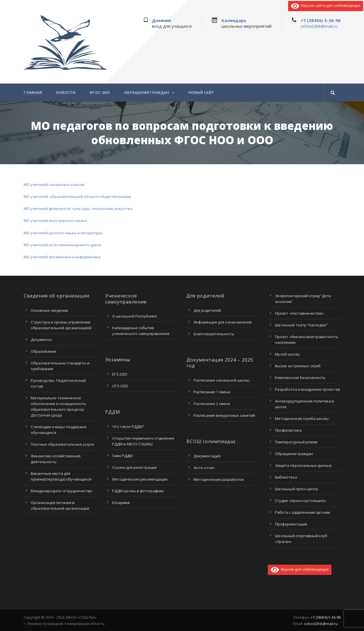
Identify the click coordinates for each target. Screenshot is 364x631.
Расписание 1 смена (212, 391)
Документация (207, 456)
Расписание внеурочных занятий (224, 415)
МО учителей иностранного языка (55, 220)
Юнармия (121, 502)
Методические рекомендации (140, 479)
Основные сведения (49, 310)
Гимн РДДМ (122, 455)
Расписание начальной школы (222, 380)
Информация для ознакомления (223, 322)
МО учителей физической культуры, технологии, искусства (78, 208)
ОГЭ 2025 (120, 385)
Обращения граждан (146, 92)
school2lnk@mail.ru (319, 26)
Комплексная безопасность (300, 377)
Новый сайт (201, 92)
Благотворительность (214, 333)
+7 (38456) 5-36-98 (321, 20)
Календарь (234, 20)
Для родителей (207, 310)
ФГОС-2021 (99, 92)
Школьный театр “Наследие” (301, 325)
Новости (65, 92)
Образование (43, 351)
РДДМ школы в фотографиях (138, 490)
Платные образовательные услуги (62, 444)
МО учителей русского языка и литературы (63, 232)
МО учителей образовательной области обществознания (77, 196)
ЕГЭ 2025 (119, 374)
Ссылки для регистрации (134, 467)
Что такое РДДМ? (128, 426)
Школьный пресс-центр (296, 488)
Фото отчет (204, 467)
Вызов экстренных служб (298, 365)
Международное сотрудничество (61, 490)
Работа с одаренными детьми (302, 512)
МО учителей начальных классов (54, 184)
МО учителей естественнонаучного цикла (62, 244)
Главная (33, 92)
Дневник (161, 20)
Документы (41, 339)
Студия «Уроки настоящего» (300, 500)
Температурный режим (296, 442)
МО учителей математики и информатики (62, 256)
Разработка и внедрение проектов (307, 389)
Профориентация (291, 524)
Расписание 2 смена (212, 403)
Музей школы (287, 354)
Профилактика (288, 430)
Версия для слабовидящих (300, 569)
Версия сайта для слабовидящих (325, 5)
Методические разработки (219, 479)
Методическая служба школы (302, 418)
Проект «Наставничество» (299, 313)
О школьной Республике (134, 316)
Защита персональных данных (303, 465)
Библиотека (286, 477)
